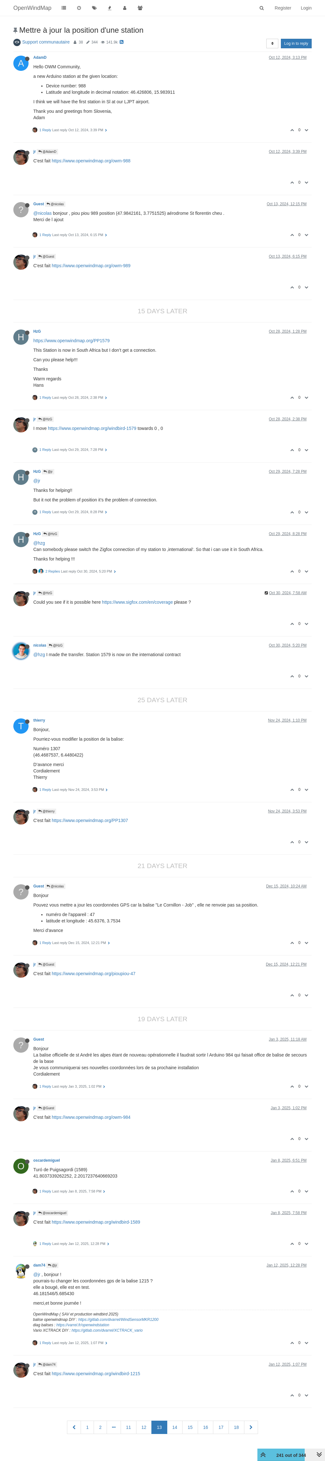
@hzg (39, 543)
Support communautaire (46, 41)
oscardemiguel (46, 1160)
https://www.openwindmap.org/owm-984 (91, 1117)
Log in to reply (296, 43)
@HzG (45, 419)
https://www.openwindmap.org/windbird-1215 (96, 1373)
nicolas (39, 645)
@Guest (46, 256)
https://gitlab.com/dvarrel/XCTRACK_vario (107, 1330)
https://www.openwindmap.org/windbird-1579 (92, 428)
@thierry (46, 811)
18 (236, 1427)
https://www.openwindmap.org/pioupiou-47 (94, 973)
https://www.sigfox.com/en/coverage (137, 602)
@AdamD (47, 151)
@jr (47, 471)
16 (205, 1427)
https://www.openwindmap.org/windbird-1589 (96, 1222)
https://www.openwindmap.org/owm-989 (91, 265)
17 (220, 1427)
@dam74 (47, 1364)
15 (190, 1427)
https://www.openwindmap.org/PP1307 (90, 820)
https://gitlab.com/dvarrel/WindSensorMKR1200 (118, 1319)
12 (144, 1427)
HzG (37, 331)
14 (174, 1427)
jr (34, 151)
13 (159, 1427)
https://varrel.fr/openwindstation (82, 1325)
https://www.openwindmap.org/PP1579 (71, 340)
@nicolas (55, 204)
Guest (38, 204)
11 (128, 1427)
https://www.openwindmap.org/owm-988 (91, 160)
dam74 (39, 1265)
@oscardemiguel (52, 1213)
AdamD (40, 57)
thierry (39, 720)
